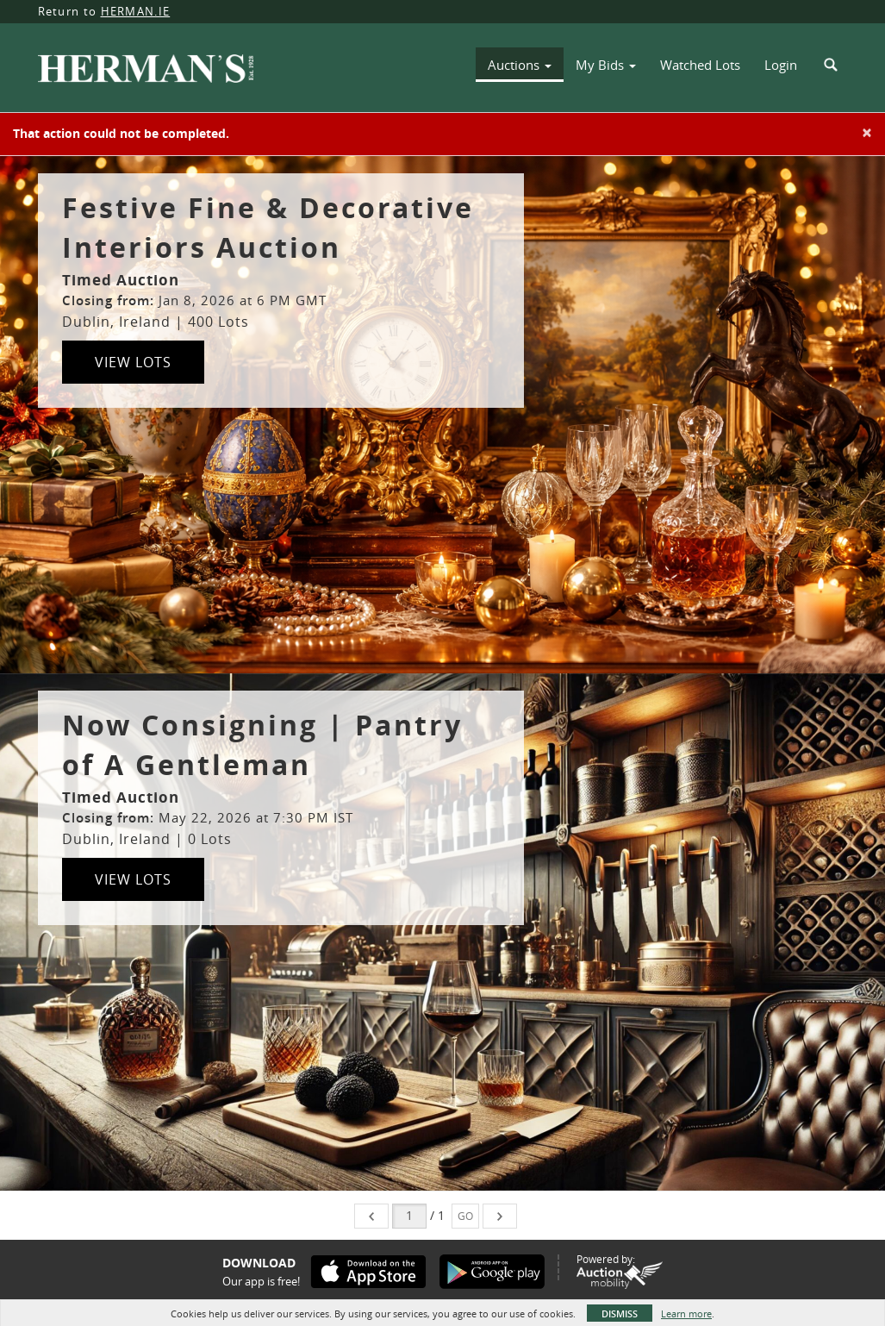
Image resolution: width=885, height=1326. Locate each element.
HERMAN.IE (136, 11)
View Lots (133, 362)
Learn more (686, 1313)
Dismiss (619, 1313)
